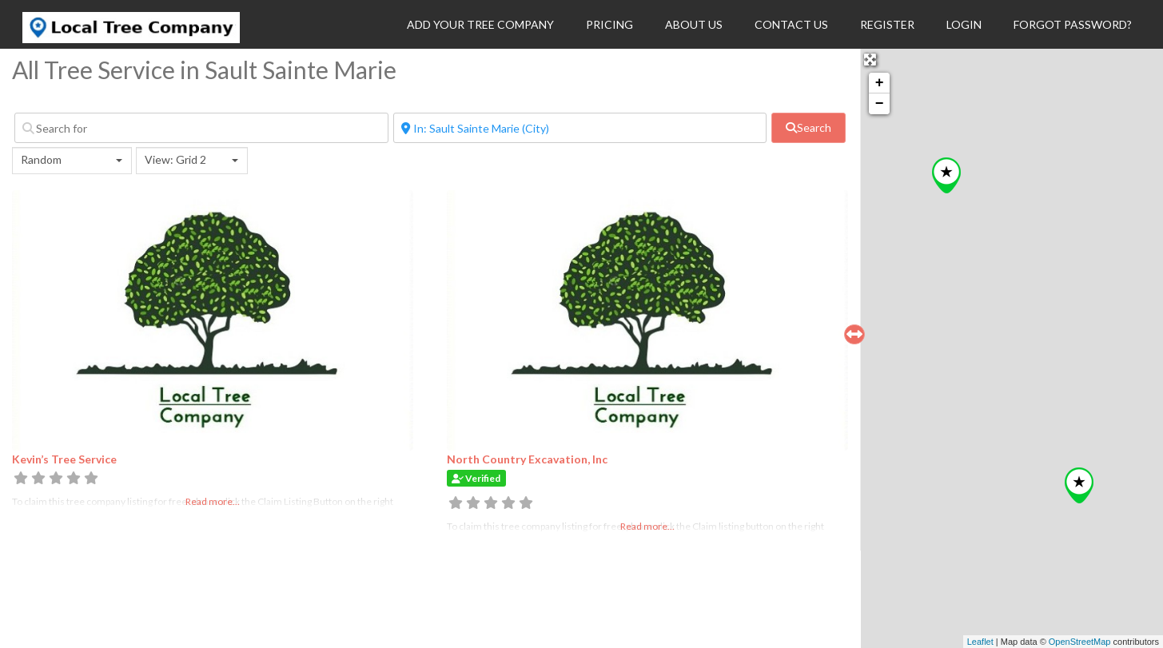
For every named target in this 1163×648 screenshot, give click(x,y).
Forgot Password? (1073, 24)
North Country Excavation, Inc (527, 459)
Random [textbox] (41, 159)
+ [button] (879, 83)
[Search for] (201, 128)
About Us (694, 24)
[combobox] (72, 160)
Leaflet (980, 641)
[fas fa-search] (808, 128)
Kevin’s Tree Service (64, 459)
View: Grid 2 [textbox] (175, 159)
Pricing (609, 24)
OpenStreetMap (1080, 641)
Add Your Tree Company (480, 24)
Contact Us (791, 24)
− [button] (879, 103)
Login (964, 24)
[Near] (580, 128)
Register (887, 24)
